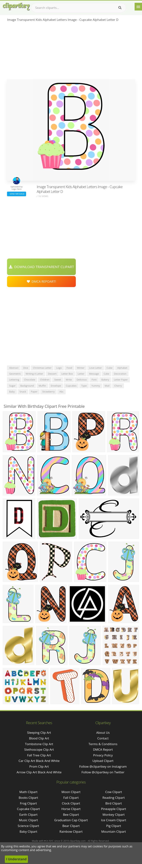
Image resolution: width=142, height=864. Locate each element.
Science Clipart (28, 826)
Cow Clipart (113, 792)
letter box (67, 373)
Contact (103, 738)
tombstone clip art (39, 744)
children (44, 379)
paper (34, 391)
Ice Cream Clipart (113, 820)
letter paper (121, 379)
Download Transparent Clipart (41, 266)
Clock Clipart (71, 803)
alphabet (122, 367)
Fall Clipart (71, 797)
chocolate (29, 379)
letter (81, 373)
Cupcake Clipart (28, 809)
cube (109, 367)
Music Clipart (28, 820)
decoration (120, 373)
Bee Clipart (71, 814)
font (94, 379)
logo (59, 367)
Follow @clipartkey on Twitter (103, 772)
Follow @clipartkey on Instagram (103, 766)
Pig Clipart (113, 826)
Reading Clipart (113, 797)
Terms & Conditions (103, 744)
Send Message (16, 193)
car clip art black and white (39, 761)
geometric (15, 373)
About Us (103, 732)
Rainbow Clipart (70, 831)
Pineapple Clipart (113, 809)
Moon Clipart (71, 792)
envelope (56, 385)
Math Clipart (28, 792)
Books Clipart (28, 797)
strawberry (48, 391)
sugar (12, 385)
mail (107, 385)
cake (106, 373)
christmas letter (42, 367)
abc (61, 391)
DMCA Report (103, 749)
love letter (95, 367)
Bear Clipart (71, 826)
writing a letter (34, 373)
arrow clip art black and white (39, 772)
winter (80, 367)
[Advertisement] (71, 52)
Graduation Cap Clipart (71, 820)
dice (25, 367)
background (27, 385)
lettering (14, 379)
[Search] (120, 8)
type (84, 385)
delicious (82, 379)
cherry (118, 385)
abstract (13, 367)
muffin (42, 385)
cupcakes (71, 385)
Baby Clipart (28, 831)
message (94, 373)
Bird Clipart (113, 803)
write (69, 379)
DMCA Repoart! (41, 281)
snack (23, 391)
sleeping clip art (39, 732)
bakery (105, 379)
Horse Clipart (71, 809)
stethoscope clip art (39, 749)
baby (12, 391)
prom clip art (39, 766)
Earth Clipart (28, 814)
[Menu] (138, 7)
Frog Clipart (28, 803)
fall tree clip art (39, 755)
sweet (57, 379)
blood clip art (39, 738)
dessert (52, 373)
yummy (96, 385)
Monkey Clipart (114, 814)
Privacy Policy (103, 755)
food (69, 367)
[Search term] (78, 8)
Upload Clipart (103, 761)
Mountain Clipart (113, 831)
